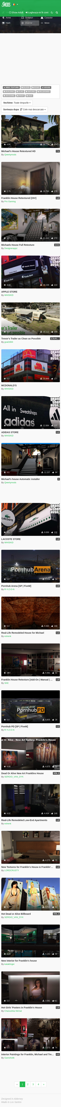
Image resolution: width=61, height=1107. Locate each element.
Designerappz (10, 248)
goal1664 (8, 342)
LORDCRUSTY (11, 870)
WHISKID (9, 295)
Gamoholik (9, 1058)
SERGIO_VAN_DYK (14, 776)
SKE (6, 683)
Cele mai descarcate (24, 109)
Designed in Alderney (12, 1098)
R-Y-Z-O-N (9, 589)
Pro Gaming (10, 201)
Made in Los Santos (11, 1102)
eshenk (7, 636)
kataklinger (9, 964)
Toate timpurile (17, 102)
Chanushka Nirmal (13, 1011)
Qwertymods (10, 154)
